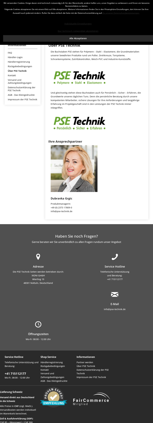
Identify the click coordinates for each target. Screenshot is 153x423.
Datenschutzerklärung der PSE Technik (21, 89)
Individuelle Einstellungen (78, 23)
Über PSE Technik (17, 70)
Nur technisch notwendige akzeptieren (78, 31)
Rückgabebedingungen (20, 66)
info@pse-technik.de (61, 211)
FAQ (10, 52)
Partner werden (85, 362)
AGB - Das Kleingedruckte (21, 94)
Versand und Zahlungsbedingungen (20, 81)
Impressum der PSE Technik (22, 99)
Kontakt (12, 75)
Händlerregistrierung (19, 61)
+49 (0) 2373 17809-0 (61, 207)
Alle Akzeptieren (78, 38)
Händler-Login (15, 57)
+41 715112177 (115, 279)
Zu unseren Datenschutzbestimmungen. (121, 13)
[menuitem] (22, 52)
